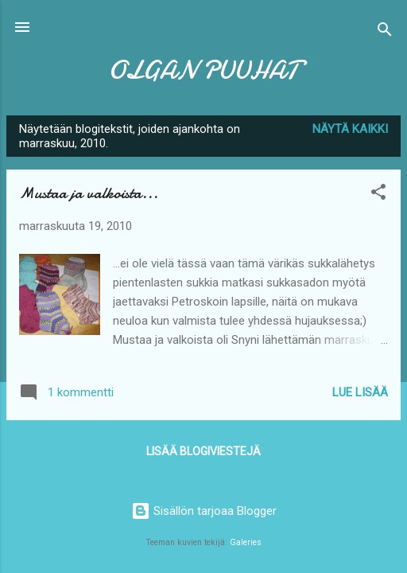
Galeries (246, 542)
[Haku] (384, 32)
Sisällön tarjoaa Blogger (204, 511)
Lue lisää (360, 392)
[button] (378, 194)
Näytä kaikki (350, 129)
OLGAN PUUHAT (203, 70)
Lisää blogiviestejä (203, 451)
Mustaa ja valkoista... (88, 193)
